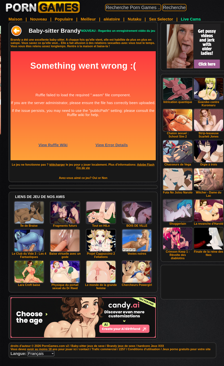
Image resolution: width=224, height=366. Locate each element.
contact (84, 349)
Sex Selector (161, 19)
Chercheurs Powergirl (137, 283)
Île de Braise (29, 224)
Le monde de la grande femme (101, 285)
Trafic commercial (104, 349)
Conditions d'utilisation (144, 349)
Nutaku (134, 19)
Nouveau (38, 19)
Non (104, 177)
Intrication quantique (177, 101)
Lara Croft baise (29, 283)
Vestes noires (137, 252)
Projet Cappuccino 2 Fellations (101, 254)
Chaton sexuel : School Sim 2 (177, 133)
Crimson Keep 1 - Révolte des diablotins (177, 254)
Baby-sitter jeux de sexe (88, 345)
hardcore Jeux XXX (150, 345)
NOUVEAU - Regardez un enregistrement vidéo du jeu (118, 30)
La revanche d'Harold (208, 222)
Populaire (64, 19)
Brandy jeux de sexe (121, 345)
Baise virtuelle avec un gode (65, 254)
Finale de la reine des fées (208, 252)
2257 (122, 349)
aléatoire (111, 19)
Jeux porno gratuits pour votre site (186, 349)
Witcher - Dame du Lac (208, 192)
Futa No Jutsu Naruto (177, 191)
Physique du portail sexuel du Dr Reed (65, 285)
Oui (94, 177)
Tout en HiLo (101, 224)
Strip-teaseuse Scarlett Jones (208, 133)
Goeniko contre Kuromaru (208, 102)
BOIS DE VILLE (137, 224)
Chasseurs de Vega (177, 163)
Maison (15, 19)
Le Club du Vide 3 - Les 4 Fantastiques (29, 254)
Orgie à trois (208, 163)
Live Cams (191, 19)
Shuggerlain (177, 222)
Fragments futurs (65, 224)
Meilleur (88, 19)
